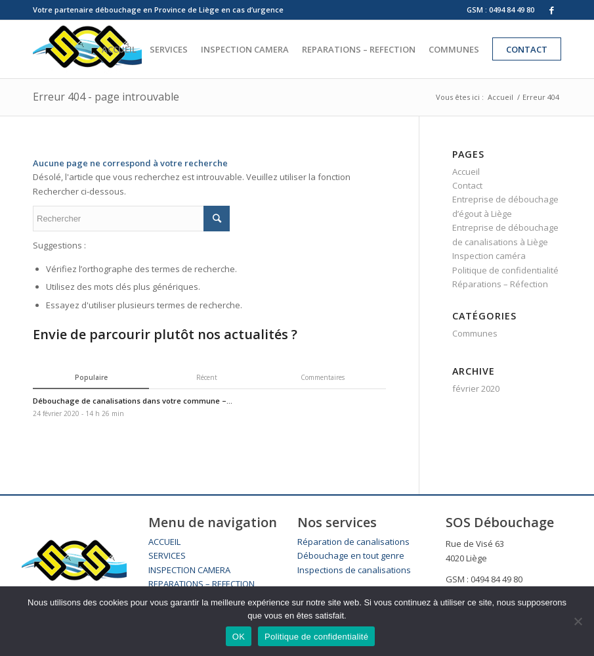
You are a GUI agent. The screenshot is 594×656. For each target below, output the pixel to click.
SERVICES (167, 555)
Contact (467, 185)
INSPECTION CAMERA (189, 570)
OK (238, 637)
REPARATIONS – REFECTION (201, 584)
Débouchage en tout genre (350, 555)
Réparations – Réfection (500, 284)
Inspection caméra (489, 256)
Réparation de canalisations (353, 542)
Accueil (500, 97)
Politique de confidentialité (505, 270)
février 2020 (475, 388)
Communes (475, 333)
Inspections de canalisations (354, 570)
